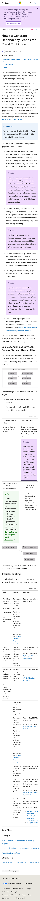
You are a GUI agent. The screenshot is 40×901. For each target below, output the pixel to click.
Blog (28, 889)
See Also (6, 67)
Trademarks (5, 898)
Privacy (13, 892)
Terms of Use (26, 895)
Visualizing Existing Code (11, 853)
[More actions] (36, 29)
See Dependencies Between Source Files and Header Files (20, 61)
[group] (20, 708)
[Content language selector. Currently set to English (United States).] (11, 878)
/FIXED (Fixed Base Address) (29, 679)
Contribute (5, 892)
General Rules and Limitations (33, 812)
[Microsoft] (20, 3)
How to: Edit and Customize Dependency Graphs (19, 848)
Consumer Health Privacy (10, 895)
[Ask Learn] (32, 29)
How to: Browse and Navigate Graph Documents (19, 863)
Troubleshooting (8, 64)
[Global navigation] (2, 3)
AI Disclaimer (6, 889)
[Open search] (31, 3)
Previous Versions (15, 29)
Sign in (36, 3)
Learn (4, 29)
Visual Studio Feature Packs (12, 119)
